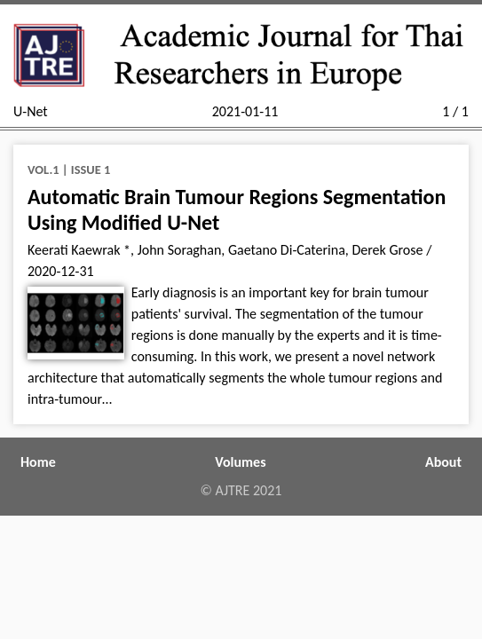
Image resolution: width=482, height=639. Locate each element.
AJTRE (233, 490)
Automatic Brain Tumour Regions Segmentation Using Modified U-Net (237, 209)
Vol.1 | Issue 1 (69, 170)
